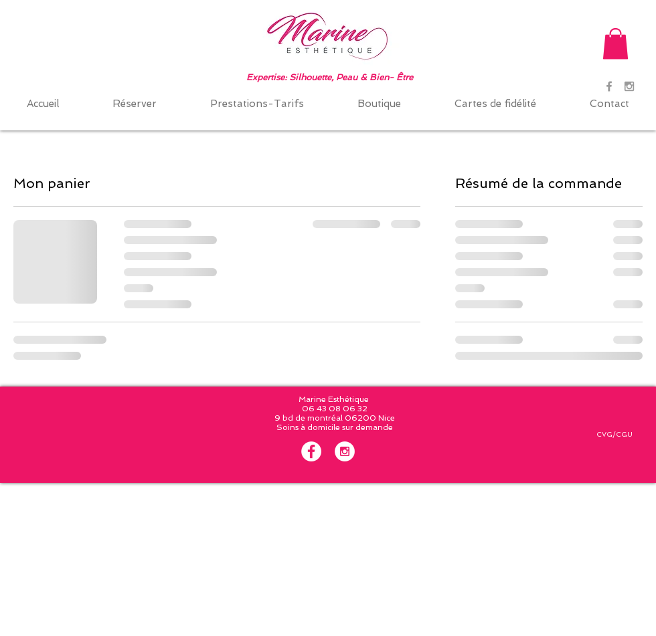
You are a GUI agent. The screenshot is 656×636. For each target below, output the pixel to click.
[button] (615, 44)
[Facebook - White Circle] (311, 451)
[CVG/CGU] (614, 434)
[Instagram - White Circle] (345, 451)
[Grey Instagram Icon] (629, 86)
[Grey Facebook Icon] (609, 86)
